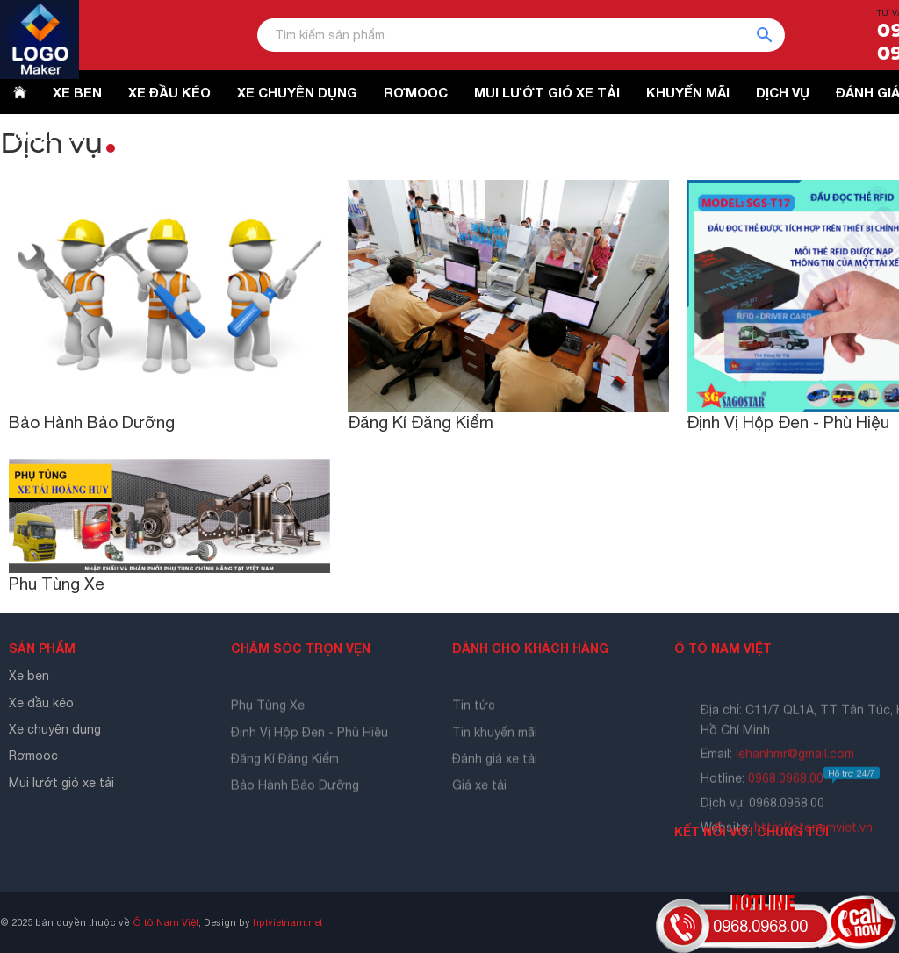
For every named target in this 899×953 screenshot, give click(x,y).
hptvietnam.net (287, 922)
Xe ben (29, 676)
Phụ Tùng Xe (56, 583)
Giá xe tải (479, 805)
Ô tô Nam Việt (165, 922)
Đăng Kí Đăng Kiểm (420, 422)
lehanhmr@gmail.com (795, 778)
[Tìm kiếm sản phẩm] (521, 35)
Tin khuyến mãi (494, 751)
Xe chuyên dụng (55, 729)
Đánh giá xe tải (494, 777)
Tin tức (473, 724)
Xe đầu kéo (41, 703)
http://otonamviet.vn (813, 852)
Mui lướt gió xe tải (61, 783)
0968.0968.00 (814, 803)
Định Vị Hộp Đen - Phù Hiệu (788, 422)
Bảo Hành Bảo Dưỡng (92, 422)
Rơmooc (33, 756)
